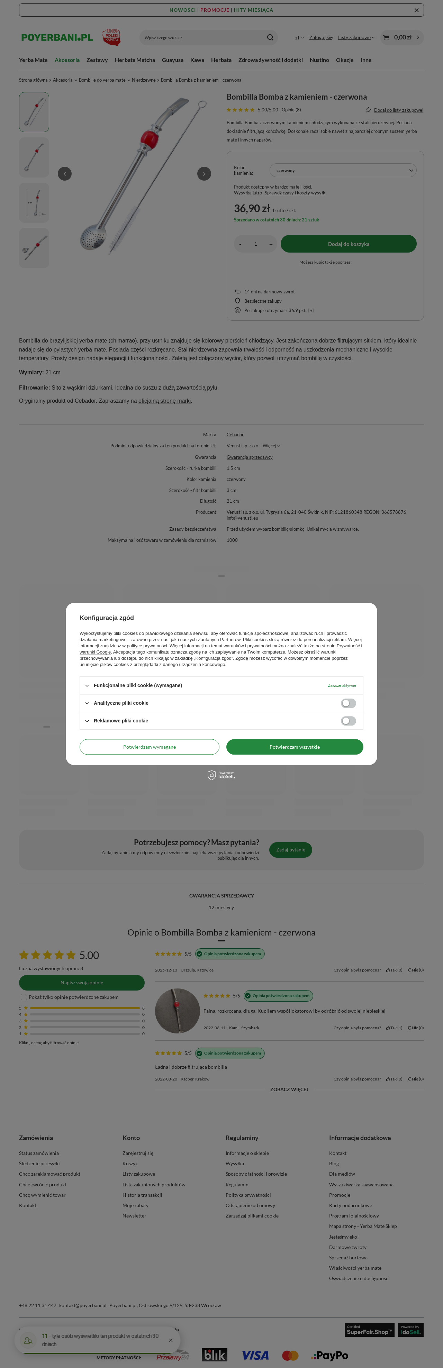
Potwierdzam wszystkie (295, 747)
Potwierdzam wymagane (149, 747)
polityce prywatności (147, 645)
